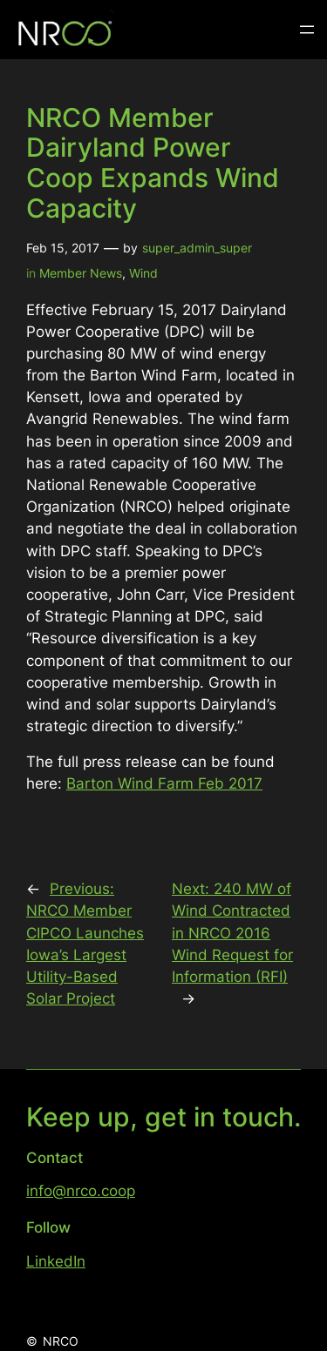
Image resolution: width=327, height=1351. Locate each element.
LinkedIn (55, 1261)
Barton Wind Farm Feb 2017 (164, 783)
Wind (143, 272)
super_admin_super (197, 247)
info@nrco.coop (80, 1191)
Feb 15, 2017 (62, 247)
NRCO (60, 1341)
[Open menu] (306, 29)
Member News (80, 272)
